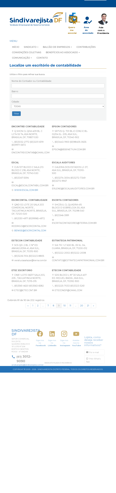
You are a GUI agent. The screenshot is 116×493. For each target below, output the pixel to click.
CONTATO (42, 58)
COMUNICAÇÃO (22, 58)
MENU (13, 41)
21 (88, 305)
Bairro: (15, 91)
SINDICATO (31, 47)
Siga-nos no (41, 353)
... (43, 305)
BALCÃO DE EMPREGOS (57, 47)
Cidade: (15, 101)
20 (81, 305)
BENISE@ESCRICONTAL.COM (30, 230)
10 (64, 305)
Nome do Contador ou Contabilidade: (32, 81)
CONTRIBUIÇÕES (86, 47)
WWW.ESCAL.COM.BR (26, 190)
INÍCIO (15, 47)
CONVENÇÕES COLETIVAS (26, 53)
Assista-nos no (76, 353)
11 (70, 305)
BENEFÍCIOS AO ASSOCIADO (63, 53)
